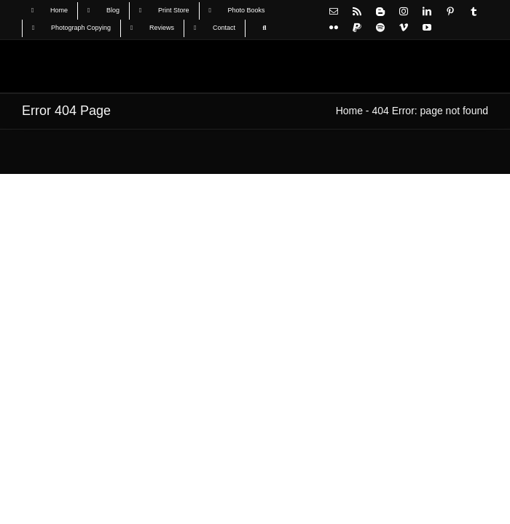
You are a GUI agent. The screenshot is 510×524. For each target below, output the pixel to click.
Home (349, 110)
